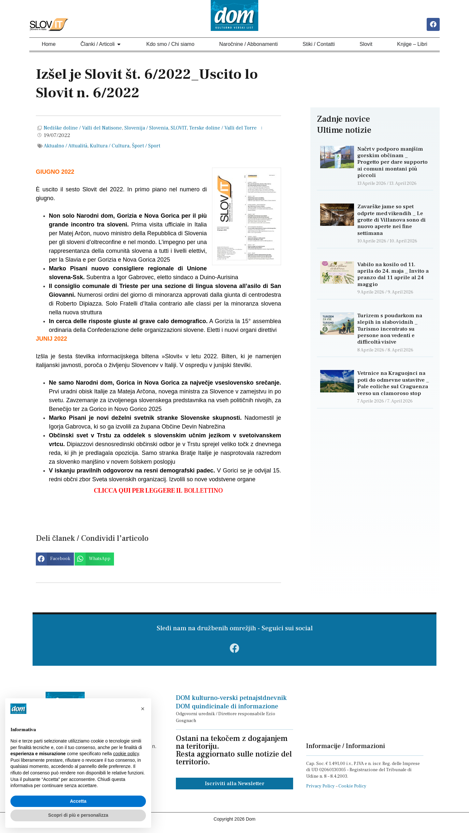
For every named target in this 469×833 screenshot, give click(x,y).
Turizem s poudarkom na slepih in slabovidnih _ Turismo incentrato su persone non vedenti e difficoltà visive (389, 330)
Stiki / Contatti (319, 45)
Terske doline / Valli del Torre (223, 129)
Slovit (366, 45)
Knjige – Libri (412, 45)
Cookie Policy (352, 790)
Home (49, 45)
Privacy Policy (320, 790)
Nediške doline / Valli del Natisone (83, 129)
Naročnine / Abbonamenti (248, 45)
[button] (55, 559)
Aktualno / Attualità (65, 146)
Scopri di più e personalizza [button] (78, 815)
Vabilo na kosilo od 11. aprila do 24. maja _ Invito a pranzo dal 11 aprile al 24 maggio (393, 275)
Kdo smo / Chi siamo (170, 45)
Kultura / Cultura (109, 146)
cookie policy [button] (126, 753)
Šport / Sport (146, 146)
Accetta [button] (78, 801)
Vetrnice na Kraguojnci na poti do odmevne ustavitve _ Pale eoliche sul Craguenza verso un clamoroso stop (393, 384)
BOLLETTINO (158, 491)
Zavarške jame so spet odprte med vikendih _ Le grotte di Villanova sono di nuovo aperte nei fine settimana (391, 221)
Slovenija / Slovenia (146, 129)
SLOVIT (179, 129)
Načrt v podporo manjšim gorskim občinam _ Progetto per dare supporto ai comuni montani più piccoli (392, 163)
